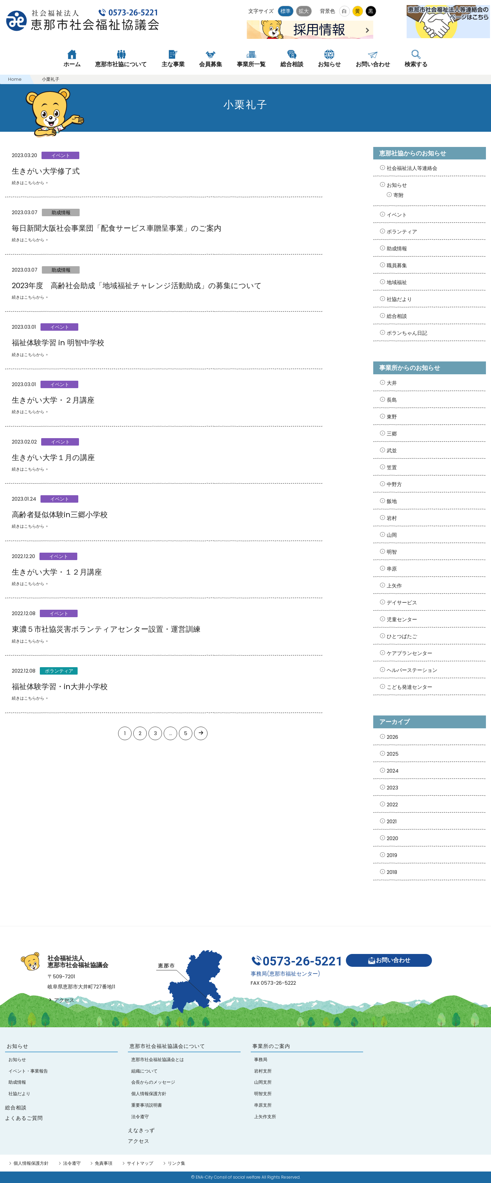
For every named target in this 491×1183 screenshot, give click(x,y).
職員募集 (397, 265)
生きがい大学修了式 (46, 171)
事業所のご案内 (271, 1046)
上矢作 (394, 585)
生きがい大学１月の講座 (53, 457)
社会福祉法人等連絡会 (412, 168)
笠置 (392, 467)
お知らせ (397, 184)
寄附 (398, 195)
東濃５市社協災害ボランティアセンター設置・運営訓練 (106, 629)
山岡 (392, 534)
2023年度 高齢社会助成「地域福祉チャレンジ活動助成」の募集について (137, 285)
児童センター (402, 619)
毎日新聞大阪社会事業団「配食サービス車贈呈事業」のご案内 (116, 228)
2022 (392, 804)
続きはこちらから (28, 182)
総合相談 (397, 316)
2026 (392, 736)
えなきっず (141, 1130)
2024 (393, 770)
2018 (392, 872)
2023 (392, 787)
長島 (392, 399)
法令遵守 (72, 1163)
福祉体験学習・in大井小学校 (60, 686)
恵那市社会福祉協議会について (167, 1046)
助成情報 (61, 212)
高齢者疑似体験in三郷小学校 (60, 514)
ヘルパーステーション (412, 670)
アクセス (61, 1000)
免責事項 (103, 1163)
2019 (392, 855)
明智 (392, 551)
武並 (392, 450)
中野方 (394, 484)
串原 (392, 568)
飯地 (392, 501)
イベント (60, 155)
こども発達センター (409, 686)
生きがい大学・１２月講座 (57, 572)
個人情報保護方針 (31, 1163)
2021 (392, 821)
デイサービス (402, 602)
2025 (393, 753)
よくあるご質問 (24, 1118)
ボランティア (59, 671)
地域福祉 (397, 282)
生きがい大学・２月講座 (53, 400)
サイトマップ (140, 1163)
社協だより (399, 299)
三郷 (392, 433)
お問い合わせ (388, 960)
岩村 (392, 518)
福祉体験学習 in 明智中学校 (58, 342)
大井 (392, 382)
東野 (392, 416)
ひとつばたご (402, 636)
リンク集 (176, 1163)
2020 (392, 838)
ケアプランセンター (409, 653)
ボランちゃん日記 (407, 332)
